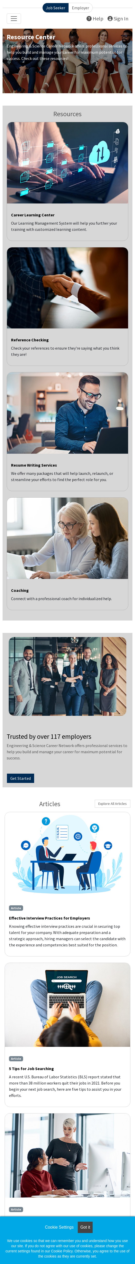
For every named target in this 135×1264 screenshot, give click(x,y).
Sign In (118, 18)
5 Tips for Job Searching (31, 1068)
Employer (80, 7)
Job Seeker (55, 7)
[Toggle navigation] (14, 18)
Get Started (20, 778)
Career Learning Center (32, 214)
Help (94, 18)
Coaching (20, 590)
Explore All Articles (112, 803)
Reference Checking (30, 339)
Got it (85, 1227)
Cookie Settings (59, 1227)
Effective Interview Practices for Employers (49, 918)
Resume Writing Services (34, 465)
